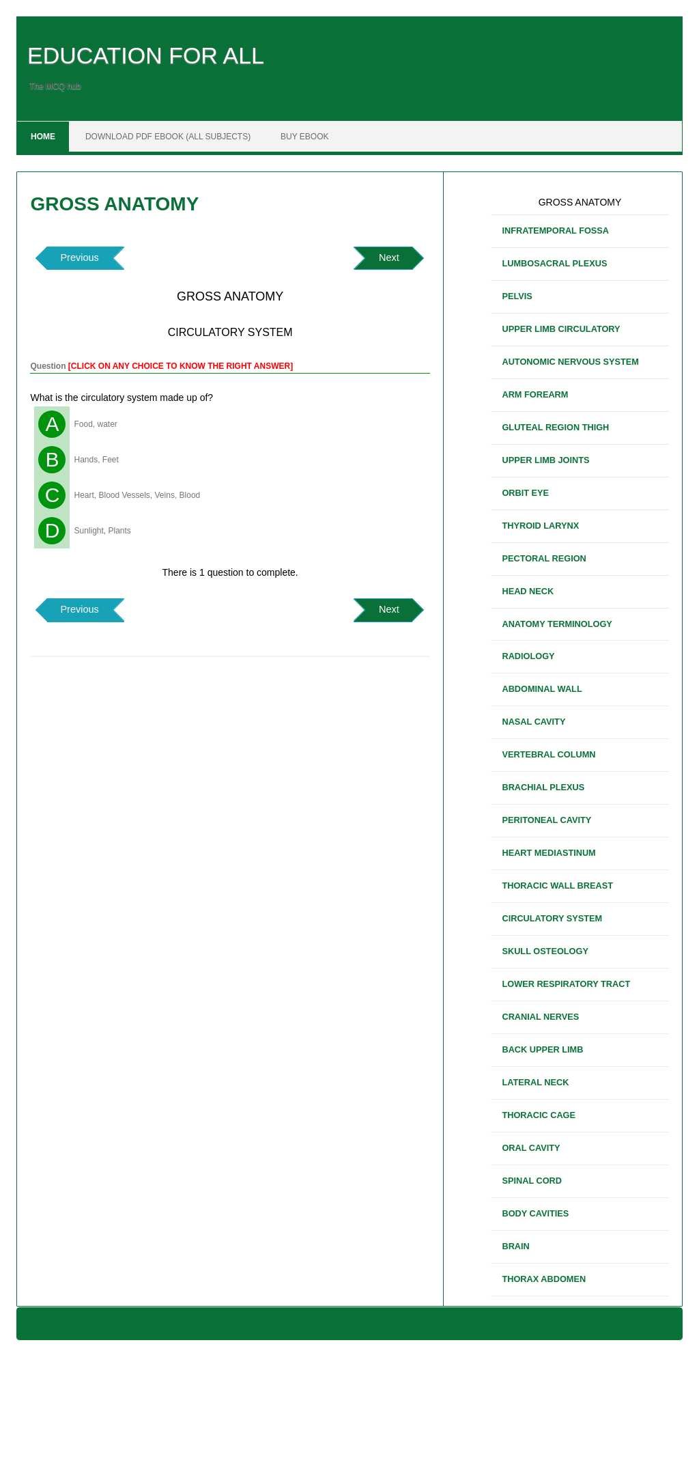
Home (43, 136)
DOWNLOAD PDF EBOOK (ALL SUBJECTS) (168, 136)
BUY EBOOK (304, 136)
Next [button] (389, 257)
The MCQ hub (55, 86)
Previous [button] (79, 257)
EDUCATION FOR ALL (145, 55)
